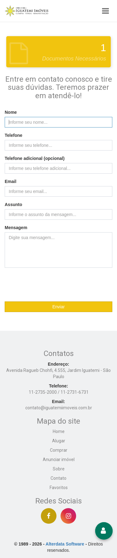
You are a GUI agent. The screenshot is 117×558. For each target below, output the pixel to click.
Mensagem (16, 227)
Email (10, 181)
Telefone (13, 135)
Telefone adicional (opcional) (35, 158)
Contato (58, 478)
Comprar (58, 450)
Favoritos (59, 487)
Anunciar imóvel (59, 459)
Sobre (59, 468)
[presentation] (58, 284)
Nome (11, 112)
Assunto (13, 204)
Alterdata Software (65, 543)
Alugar (58, 440)
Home (59, 431)
